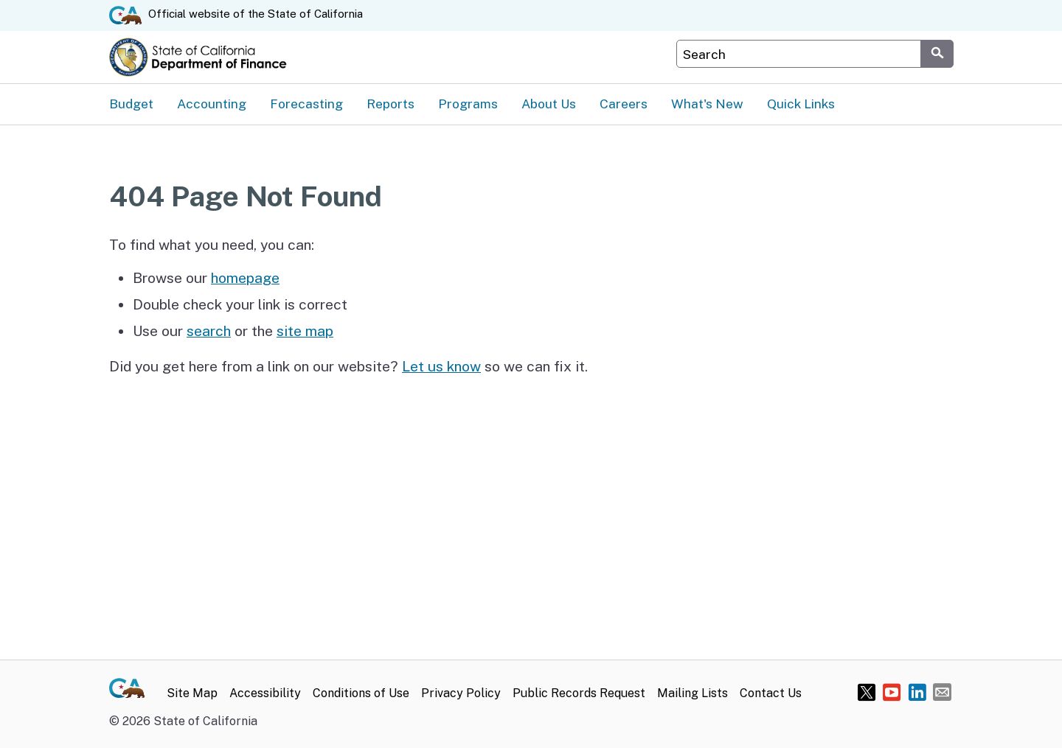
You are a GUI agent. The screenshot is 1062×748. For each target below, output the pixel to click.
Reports (390, 103)
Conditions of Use (361, 693)
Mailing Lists (692, 693)
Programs (468, 103)
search (209, 331)
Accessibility (265, 693)
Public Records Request (579, 693)
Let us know (441, 366)
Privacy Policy (461, 693)
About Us (548, 103)
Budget (131, 103)
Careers (624, 103)
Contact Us (771, 693)
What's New (707, 103)
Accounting (211, 103)
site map (305, 331)
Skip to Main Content (531, 0)
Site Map (192, 693)
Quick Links (801, 103)
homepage (245, 278)
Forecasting (306, 103)
